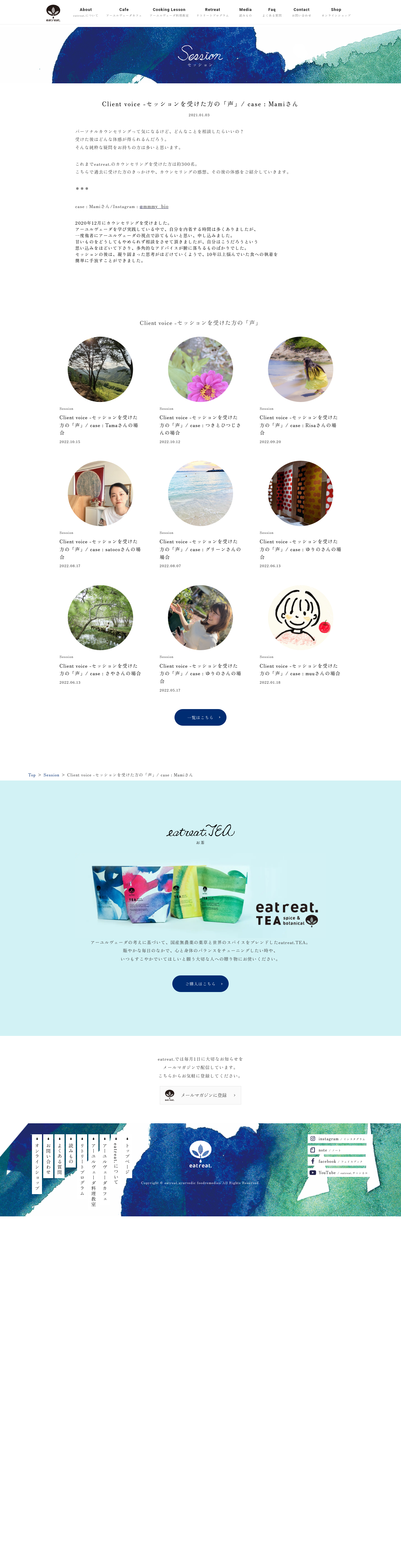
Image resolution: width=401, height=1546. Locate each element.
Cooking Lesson (169, 12)
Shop (336, 12)
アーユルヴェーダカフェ (105, 1172)
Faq (272, 12)
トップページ (127, 1159)
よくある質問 (59, 1159)
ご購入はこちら (200, 984)
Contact (302, 12)
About (86, 12)
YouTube (343, 1172)
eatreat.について (116, 1164)
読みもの (71, 1153)
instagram (342, 1138)
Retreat (212, 12)
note (330, 1150)
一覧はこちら (200, 717)
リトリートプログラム (82, 1169)
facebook (341, 1161)
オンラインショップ (37, 1167)
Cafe (124, 12)
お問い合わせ (48, 1159)
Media (245, 12)
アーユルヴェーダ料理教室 (93, 1175)
